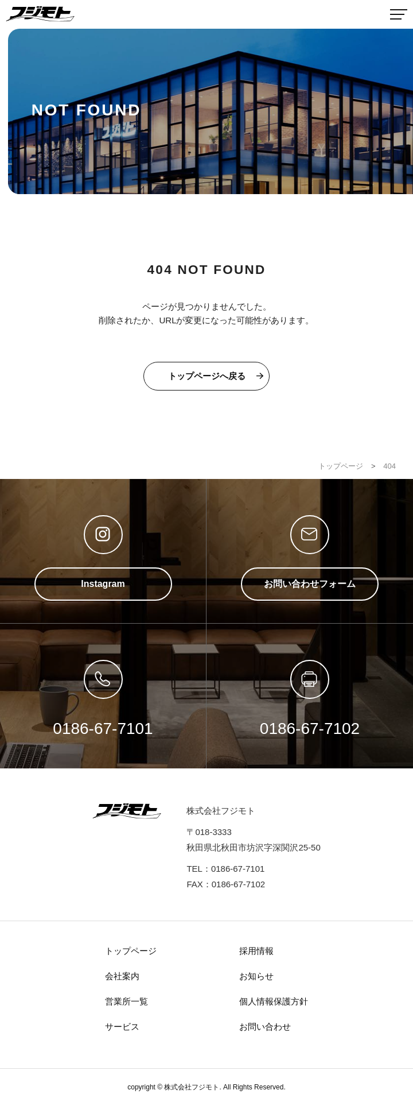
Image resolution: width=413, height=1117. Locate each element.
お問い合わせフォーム (310, 584)
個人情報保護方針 (273, 1001)
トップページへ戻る (207, 376)
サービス (122, 1026)
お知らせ (256, 976)
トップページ (131, 951)
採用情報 (256, 951)
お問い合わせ (265, 1026)
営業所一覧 (126, 1001)
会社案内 (122, 976)
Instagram (102, 584)
